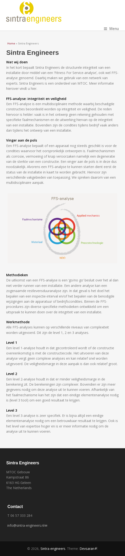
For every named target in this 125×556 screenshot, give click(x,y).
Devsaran (88, 548)
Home (11, 43)
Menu (111, 28)
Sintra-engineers (52, 548)
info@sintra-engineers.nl (27, 525)
